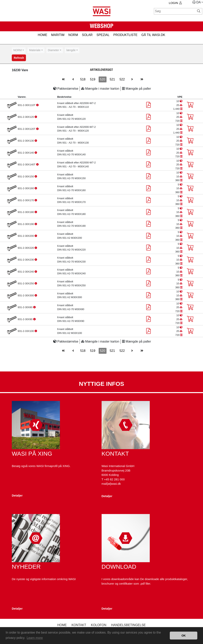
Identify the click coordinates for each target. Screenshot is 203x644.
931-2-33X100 (26, 331)
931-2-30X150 (26, 176)
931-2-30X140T (27, 164)
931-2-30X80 (25, 307)
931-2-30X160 (26, 188)
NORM (73, 35)
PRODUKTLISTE (125, 35)
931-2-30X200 (26, 235)
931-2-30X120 (26, 116)
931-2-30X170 (26, 200)
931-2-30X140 (26, 152)
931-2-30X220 (26, 247)
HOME (42, 35)
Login (175, 3)
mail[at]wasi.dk (111, 483)
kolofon (98, 625)
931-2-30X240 (26, 271)
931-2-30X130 (26, 140)
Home (62, 625)
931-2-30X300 (26, 295)
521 (112, 79)
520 (102, 79)
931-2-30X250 (26, 283)
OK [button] (183, 635)
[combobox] (19, 50)
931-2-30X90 (25, 319)
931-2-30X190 (26, 224)
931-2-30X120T (27, 128)
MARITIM (57, 35)
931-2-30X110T (27, 105)
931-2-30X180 (26, 212)
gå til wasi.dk (153, 35)
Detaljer (17, 495)
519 (92, 79)
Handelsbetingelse (128, 625)
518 (82, 79)
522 (122, 79)
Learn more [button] (35, 637)
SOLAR (87, 35)
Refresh (19, 57)
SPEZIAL (102, 35)
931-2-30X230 (26, 259)
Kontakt (79, 625)
